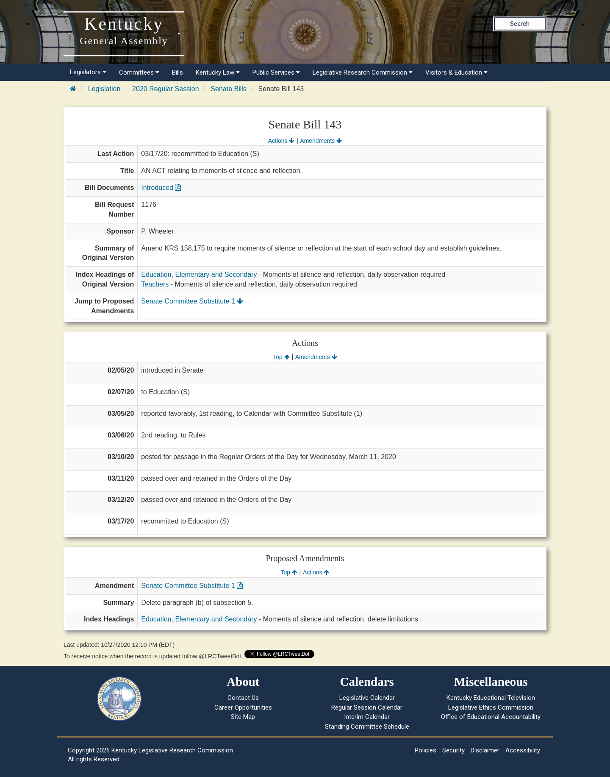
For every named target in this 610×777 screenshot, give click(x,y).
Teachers (155, 284)
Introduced (161, 187)
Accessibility (522, 750)
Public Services (276, 72)
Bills (177, 72)
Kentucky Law (218, 72)
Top (281, 357)
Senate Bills (229, 88)
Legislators (88, 72)
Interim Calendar (367, 717)
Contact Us (243, 698)
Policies (425, 750)
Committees (139, 72)
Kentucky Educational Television (490, 698)
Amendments (321, 140)
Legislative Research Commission (363, 72)
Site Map (243, 717)
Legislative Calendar (367, 698)
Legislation (104, 88)
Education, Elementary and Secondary (199, 274)
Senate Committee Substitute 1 (192, 301)
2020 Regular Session (165, 88)
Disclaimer (485, 750)
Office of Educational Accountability (491, 717)
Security (453, 750)
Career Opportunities (243, 707)
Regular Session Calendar (366, 707)
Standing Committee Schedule (367, 726)
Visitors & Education (456, 72)
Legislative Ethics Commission (490, 707)
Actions (281, 140)
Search (520, 24)
